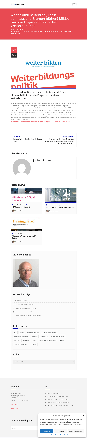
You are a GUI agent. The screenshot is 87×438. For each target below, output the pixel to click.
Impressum (70, 435)
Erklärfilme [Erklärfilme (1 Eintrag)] (44, 336)
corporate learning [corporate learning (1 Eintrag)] (33, 332)
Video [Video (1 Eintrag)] (62, 340)
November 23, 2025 (19, 204)
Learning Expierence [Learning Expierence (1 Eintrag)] (57, 336)
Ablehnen (61, 431)
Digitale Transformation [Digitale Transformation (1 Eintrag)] (21, 336)
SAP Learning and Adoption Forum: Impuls (28, 315)
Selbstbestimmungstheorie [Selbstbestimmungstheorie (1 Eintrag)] (48, 340)
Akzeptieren (46, 431)
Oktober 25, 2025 (52, 205)
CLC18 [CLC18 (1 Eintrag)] (22, 332)
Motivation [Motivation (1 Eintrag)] (26, 340)
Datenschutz (63, 435)
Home (13, 29)
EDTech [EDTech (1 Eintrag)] (34, 336)
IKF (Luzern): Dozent (21, 207)
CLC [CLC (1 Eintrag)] (15, 332)
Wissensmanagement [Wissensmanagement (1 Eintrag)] (20, 344)
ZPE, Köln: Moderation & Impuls (60, 207)
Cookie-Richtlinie (55, 435)
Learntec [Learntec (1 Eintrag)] (16, 340)
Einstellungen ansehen (76, 431)
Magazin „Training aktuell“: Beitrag (24, 237)
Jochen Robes (20, 211)
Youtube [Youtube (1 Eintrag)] (33, 344)
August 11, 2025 (18, 233)
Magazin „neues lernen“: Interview (25, 312)
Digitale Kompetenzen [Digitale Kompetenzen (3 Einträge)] (49, 332)
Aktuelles (20, 29)
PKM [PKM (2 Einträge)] (34, 340)
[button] (83, 416)
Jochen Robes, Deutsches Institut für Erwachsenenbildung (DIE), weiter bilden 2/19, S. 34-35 (40, 122)
